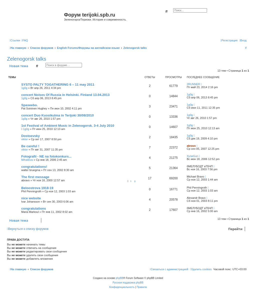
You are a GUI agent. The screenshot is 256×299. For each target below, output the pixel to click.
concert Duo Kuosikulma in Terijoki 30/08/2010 (57, 115)
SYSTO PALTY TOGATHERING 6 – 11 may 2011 (57, 84)
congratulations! (34, 167)
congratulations (33, 208)
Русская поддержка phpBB (127, 282)
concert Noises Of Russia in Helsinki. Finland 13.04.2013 (65, 95)
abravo (191, 145)
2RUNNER (193, 84)
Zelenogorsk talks (26, 59)
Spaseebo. (29, 105)
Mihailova (27, 159)
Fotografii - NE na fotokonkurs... (46, 156)
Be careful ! (30, 146)
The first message (35, 177)
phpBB (119, 278)
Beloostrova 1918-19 (37, 188)
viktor (24, 139)
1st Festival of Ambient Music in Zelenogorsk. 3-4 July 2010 (67, 125)
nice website (31, 198)
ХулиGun (192, 156)
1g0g (24, 87)
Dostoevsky (30, 136)
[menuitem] (25, 40)
